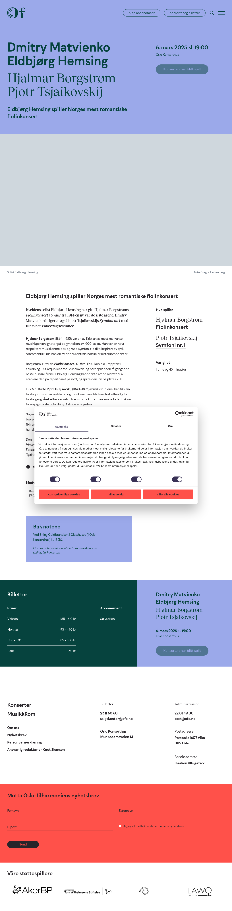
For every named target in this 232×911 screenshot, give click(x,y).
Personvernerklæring (24, 742)
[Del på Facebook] (28, 467)
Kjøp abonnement (142, 13)
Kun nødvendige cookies (64, 494)
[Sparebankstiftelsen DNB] (144, 891)
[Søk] (212, 13)
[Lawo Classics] (200, 891)
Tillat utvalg (115, 494)
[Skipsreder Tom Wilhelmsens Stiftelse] (88, 891)
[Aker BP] (32, 891)
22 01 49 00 (184, 713)
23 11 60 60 (109, 713)
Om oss (13, 728)
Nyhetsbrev (17, 735)
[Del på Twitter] (34, 467)
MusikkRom (21, 714)
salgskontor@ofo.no (116, 719)
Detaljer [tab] (116, 425)
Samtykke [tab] (61, 426)
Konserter (19, 705)
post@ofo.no (185, 719)
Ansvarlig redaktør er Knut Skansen (36, 749)
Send (23, 844)
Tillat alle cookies (168, 494)
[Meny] (221, 13)
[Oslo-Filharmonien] (16, 12)
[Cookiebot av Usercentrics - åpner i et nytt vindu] (178, 414)
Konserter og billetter (185, 13)
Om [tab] (170, 425)
